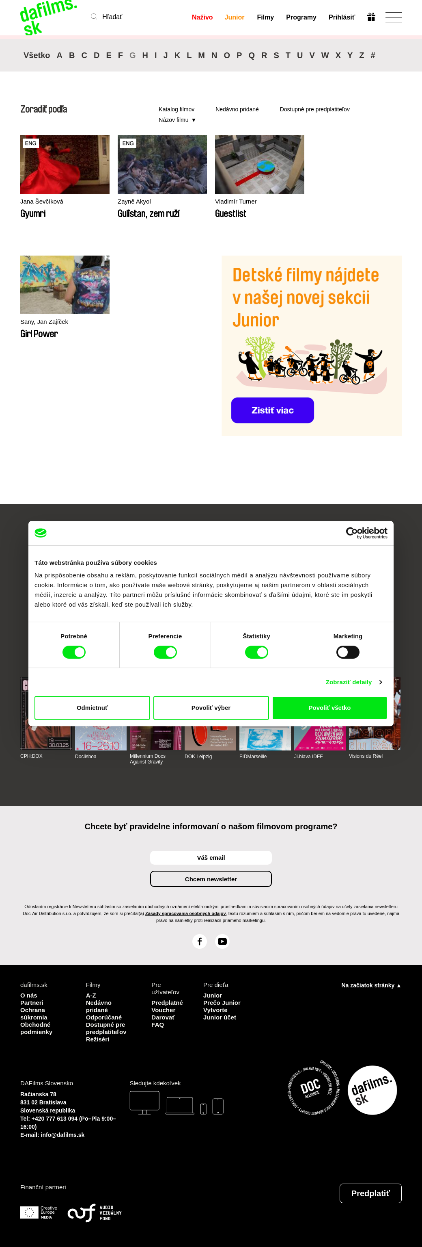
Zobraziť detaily (349, 682)
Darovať (163, 1017)
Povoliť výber (211, 707)
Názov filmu (173, 120)
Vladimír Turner (236, 201)
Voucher (163, 1009)
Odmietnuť (92, 707)
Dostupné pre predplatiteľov (315, 109)
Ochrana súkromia (33, 1013)
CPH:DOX (31, 756)
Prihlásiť (342, 17)
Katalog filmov (176, 109)
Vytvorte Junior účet (219, 1013)
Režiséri (98, 1039)
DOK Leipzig (198, 756)
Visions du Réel (366, 756)
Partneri (31, 1002)
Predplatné (167, 1002)
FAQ (157, 1024)
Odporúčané (104, 1017)
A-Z (91, 995)
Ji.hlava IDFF (308, 756)
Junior (235, 17)
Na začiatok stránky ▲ (372, 985)
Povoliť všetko (330, 707)
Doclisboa (86, 756)
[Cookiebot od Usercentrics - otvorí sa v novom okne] (352, 533)
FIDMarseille (253, 756)
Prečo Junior (222, 1002)
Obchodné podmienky (36, 1028)
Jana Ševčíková (41, 201)
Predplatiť (370, 1193)
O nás (28, 995)
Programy (301, 17)
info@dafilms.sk (63, 1135)
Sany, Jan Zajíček (44, 321)
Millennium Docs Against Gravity (148, 759)
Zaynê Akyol (134, 201)
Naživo (202, 17)
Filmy (265, 17)
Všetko (37, 55)
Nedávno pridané (237, 109)
